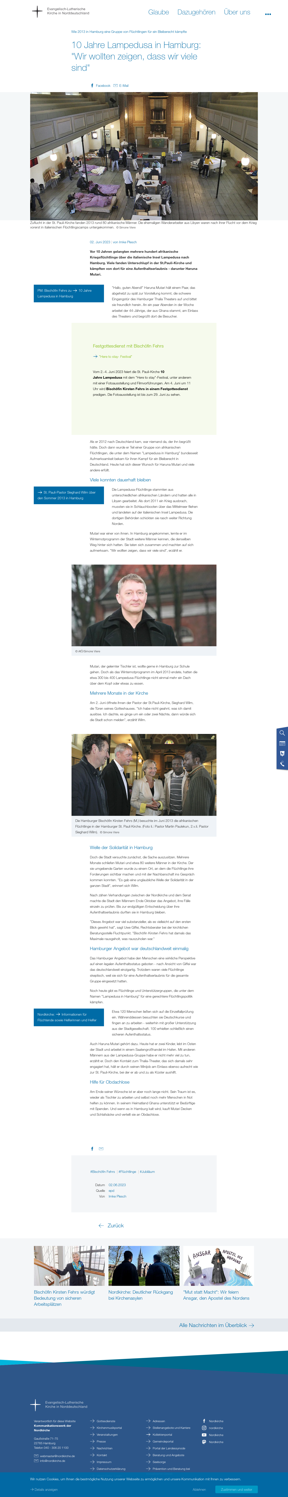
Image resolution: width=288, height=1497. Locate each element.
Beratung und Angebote (168, 1455)
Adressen (158, 1421)
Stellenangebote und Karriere (171, 1427)
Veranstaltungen (107, 1434)
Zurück (116, 1225)
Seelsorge (159, 1462)
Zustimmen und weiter (236, 1489)
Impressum (103, 1462)
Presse (101, 1441)
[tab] (282, 734)
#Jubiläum (147, 1171)
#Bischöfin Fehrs (103, 1171)
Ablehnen (199, 1489)
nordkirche (216, 1428)
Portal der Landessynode (168, 1448)
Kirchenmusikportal (109, 1427)
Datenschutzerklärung (110, 1468)
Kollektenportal (162, 1434)
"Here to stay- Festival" (116, 356)
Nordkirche (216, 1421)
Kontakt (101, 1455)
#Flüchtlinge (128, 1171)
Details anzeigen (46, 1489)
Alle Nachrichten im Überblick (213, 1325)
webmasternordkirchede (57, 1456)
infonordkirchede (52, 1460)
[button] (268, 11)
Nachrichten (104, 1448)
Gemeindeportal (162, 1441)
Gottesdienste (105, 1421)
